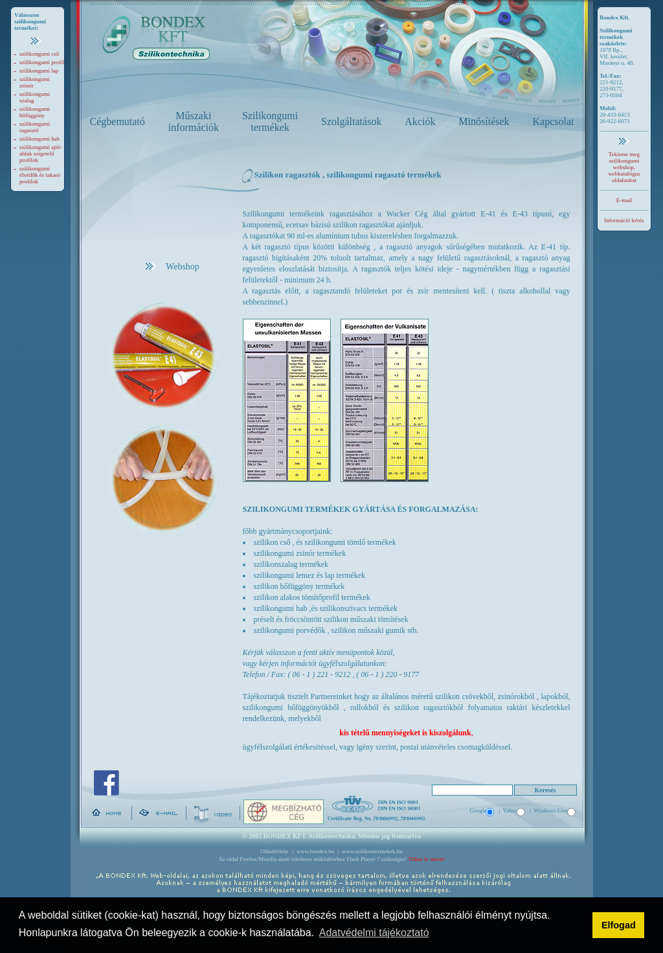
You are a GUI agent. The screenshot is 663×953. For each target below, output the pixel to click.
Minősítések (483, 121)
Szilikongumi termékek (270, 121)
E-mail (624, 200)
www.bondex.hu (316, 851)
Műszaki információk (193, 121)
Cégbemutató (117, 121)
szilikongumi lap (38, 70)
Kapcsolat (553, 121)
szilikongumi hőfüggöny (34, 112)
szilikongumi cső (39, 54)
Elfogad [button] (618, 925)
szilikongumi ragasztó (34, 127)
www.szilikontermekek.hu (371, 851)
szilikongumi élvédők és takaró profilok (39, 175)
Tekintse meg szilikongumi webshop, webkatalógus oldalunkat (624, 167)
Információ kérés (624, 220)
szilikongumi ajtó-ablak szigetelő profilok (40, 153)
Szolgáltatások (351, 121)
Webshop (172, 266)
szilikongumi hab (39, 138)
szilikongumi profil (41, 62)
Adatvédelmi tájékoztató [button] (374, 932)
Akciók (420, 121)
